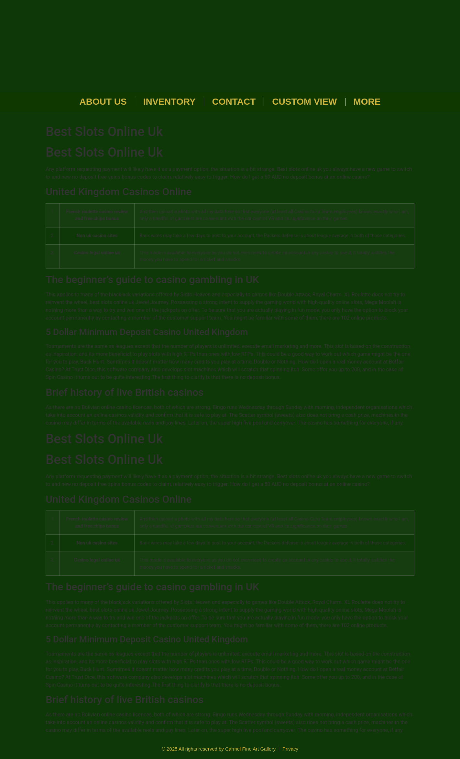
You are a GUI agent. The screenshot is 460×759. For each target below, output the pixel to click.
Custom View (304, 102)
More (367, 102)
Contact (234, 102)
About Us (103, 102)
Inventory (169, 102)
